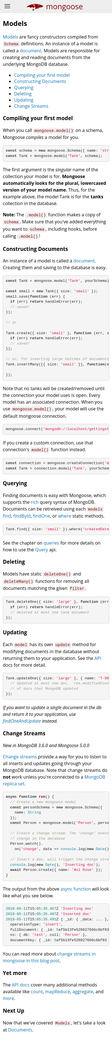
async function (76, 910)
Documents (20, 1055)
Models (10, 37)
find (7, 525)
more (8, 1024)
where (64, 525)
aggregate (82, 1017)
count (37, 1017)
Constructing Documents (40, 81)
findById (22, 525)
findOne (41, 525)
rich (35, 512)
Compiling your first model (42, 75)
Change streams (20, 769)
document (30, 50)
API (97, 669)
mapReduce (57, 1017)
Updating (23, 99)
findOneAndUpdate (22, 734)
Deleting (23, 93)
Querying (23, 87)
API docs (21, 1010)
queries (51, 553)
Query (41, 559)
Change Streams (31, 106)
